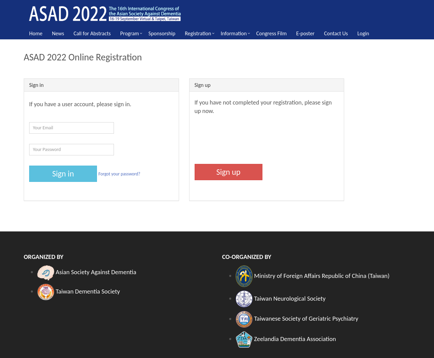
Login (363, 33)
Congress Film (271, 33)
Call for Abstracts (92, 33)
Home (35, 33)
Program (129, 33)
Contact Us (336, 33)
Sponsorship (162, 33)
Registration (198, 33)
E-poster (305, 33)
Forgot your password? (119, 173)
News (58, 33)
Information (234, 33)
